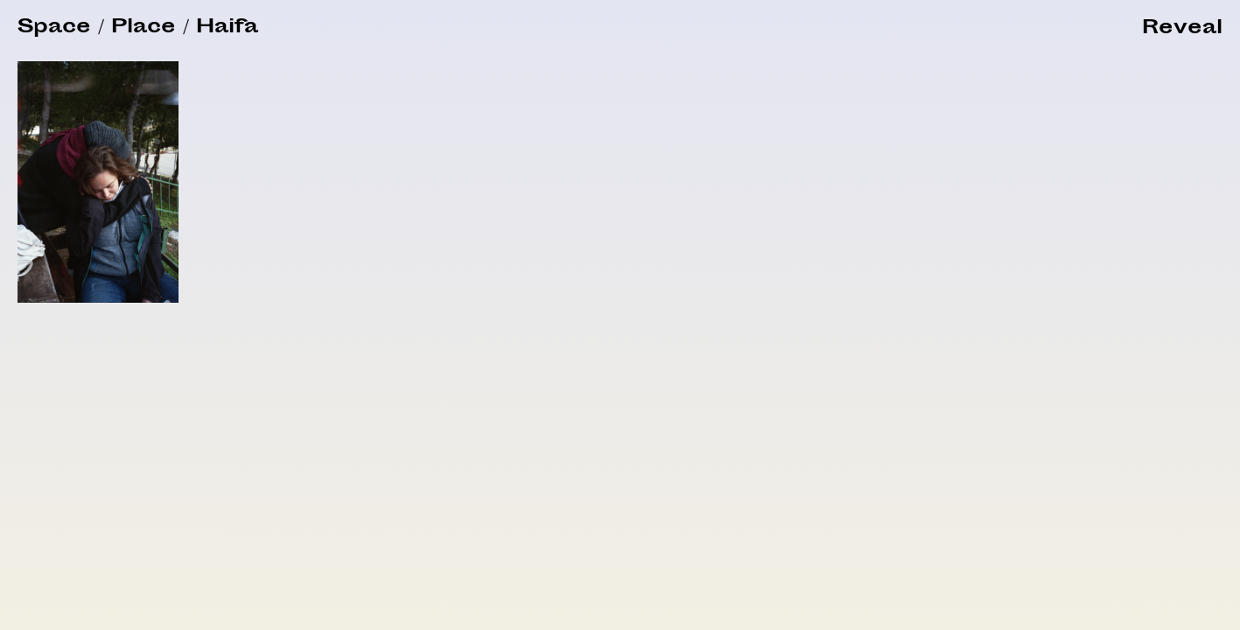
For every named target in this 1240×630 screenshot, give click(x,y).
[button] (1182, 29)
